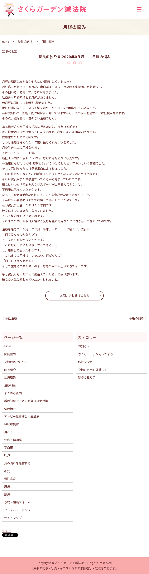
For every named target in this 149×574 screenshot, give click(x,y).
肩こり (8, 432)
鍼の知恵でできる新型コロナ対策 (26, 401)
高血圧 (8, 448)
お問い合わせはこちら (74, 296)
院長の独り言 (25, 41)
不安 (7, 471)
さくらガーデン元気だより (95, 354)
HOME (5, 41)
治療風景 (10, 378)
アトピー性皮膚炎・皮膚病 (21, 416)
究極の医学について (17, 362)
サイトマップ (13, 518)
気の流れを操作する (17, 463)
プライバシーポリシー (18, 510)
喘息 (7, 455)
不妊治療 (11, 318)
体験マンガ (85, 362)
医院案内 (10, 354)
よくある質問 (13, 393)
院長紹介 (10, 370)
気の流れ (10, 409)
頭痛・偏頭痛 (13, 440)
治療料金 (10, 385)
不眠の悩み (136, 318)
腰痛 (7, 487)
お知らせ (84, 346)
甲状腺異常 (11, 424)
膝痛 (7, 494)
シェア (6, 531)
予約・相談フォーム (17, 502)
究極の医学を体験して (92, 370)
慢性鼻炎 (10, 479)
